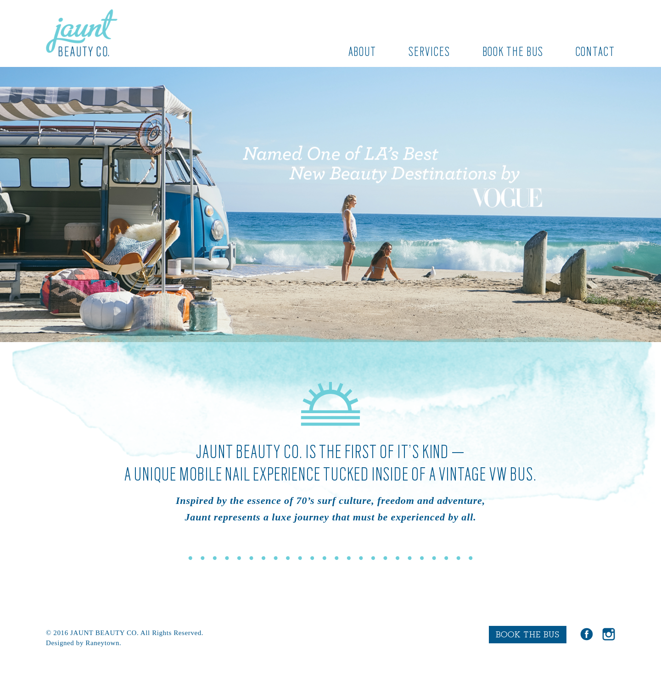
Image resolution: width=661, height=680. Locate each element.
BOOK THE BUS (528, 634)
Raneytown (102, 643)
